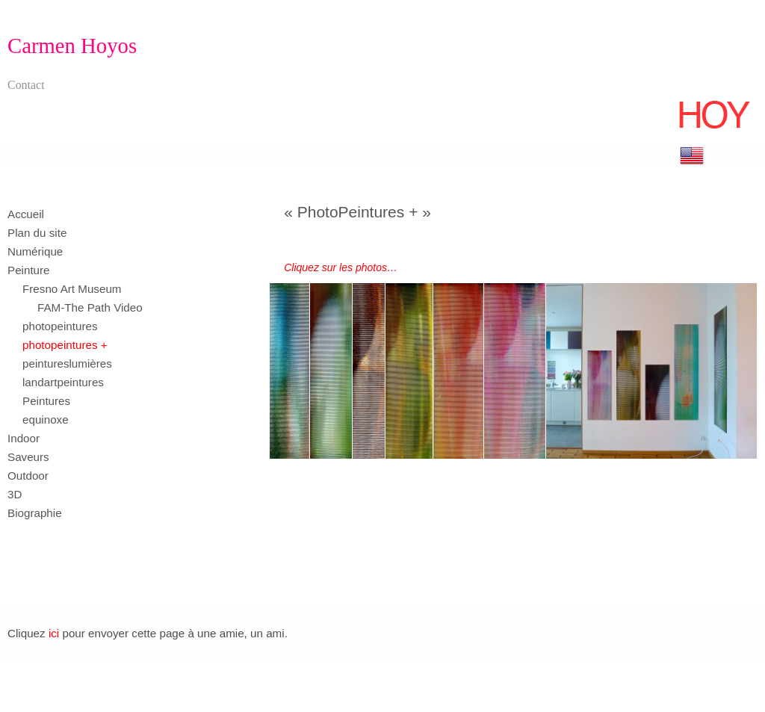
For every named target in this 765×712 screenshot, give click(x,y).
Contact (26, 84)
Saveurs (28, 457)
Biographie (34, 513)
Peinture (28, 270)
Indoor (23, 438)
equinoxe (45, 419)
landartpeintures (63, 382)
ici (54, 633)
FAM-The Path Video (90, 307)
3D (14, 494)
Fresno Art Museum (72, 288)
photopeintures (59, 326)
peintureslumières (67, 363)
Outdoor (28, 475)
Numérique (35, 251)
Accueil (25, 214)
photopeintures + (65, 344)
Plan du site (36, 232)
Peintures (46, 400)
